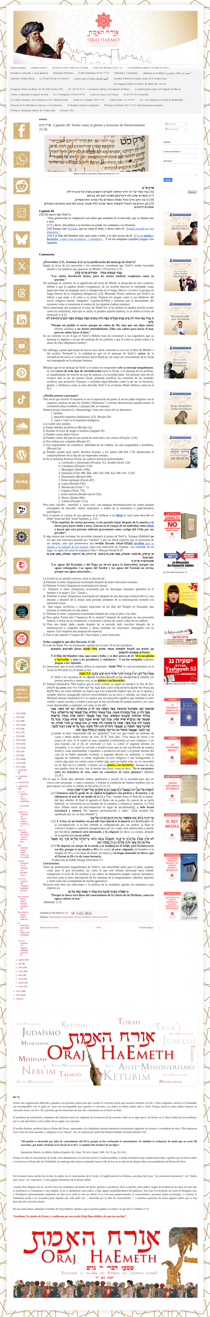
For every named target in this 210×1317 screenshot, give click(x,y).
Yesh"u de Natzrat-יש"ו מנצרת (108, 67)
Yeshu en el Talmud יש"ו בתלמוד (89, 100)
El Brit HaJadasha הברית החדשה (93, 73)
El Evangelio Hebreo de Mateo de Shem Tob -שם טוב (140, 84)
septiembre (23, 786)
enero (21, 986)
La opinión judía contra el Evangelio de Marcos (158, 89)
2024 (18, 721)
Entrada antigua (146, 927)
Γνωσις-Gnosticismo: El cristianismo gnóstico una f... (23, 868)
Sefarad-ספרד (67, 110)
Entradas (170, 124)
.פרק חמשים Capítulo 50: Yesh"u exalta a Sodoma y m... (23, 819)
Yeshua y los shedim (100, 917)
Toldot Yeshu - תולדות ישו (122, 100)
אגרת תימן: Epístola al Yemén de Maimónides (161, 100)
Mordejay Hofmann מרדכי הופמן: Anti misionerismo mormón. (133, 105)
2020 (18, 736)
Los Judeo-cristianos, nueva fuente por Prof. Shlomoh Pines (39, 100)
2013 (18, 763)
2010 (18, 995)
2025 (18, 717)
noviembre (23, 776)
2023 (18, 725)
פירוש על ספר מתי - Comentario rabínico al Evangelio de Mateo (99, 89)
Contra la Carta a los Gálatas (104, 94)
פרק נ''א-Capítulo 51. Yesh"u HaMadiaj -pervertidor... (23, 800)
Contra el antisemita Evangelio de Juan (29, 94)
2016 (18, 751)
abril (20, 975)
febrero (21, 983)
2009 (18, 999)
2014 (18, 759)
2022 (18, 729)
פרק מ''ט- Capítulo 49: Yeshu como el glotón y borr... (23, 836)
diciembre (22, 770)
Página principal (18, 67)
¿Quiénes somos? (38, 67)
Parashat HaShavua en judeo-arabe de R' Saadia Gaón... (141, 78)
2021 (18, 732)
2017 (18, 748)
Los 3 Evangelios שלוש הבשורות (69, 94)
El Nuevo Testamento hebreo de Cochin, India (33, 110)
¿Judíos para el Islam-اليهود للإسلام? (91, 79)
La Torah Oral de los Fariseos (54, 78)
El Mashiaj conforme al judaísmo (83, 105)
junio (20, 967)
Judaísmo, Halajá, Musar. (23, 78)
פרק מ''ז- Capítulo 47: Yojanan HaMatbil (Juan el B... (23, 948)
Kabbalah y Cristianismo (126, 73)
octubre (21, 782)
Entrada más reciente (49, 927)
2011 (18, 991)
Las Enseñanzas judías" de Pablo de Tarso (148, 67)
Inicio (99, 927)
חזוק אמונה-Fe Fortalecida (135, 94)
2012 (18, 767)
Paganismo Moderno (63, 73)
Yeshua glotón (67, 917)
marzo (21, 979)
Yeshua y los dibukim (82, 917)
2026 (18, 713)
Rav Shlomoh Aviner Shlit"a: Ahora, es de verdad (23, 851)
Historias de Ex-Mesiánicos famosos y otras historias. (37, 105)
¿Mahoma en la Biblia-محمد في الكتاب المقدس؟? (167, 73)
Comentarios (172, 129)
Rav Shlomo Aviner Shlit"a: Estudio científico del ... (23, 903)
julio (20, 964)
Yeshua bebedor (55, 917)
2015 (18, 755)
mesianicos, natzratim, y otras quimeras (29, 73)
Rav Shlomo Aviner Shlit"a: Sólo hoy (23, 915)
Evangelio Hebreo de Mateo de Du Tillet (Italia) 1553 (37, 89)
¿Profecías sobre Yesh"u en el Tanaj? (70, 67)
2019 (18, 740)
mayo (21, 971)
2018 (18, 744)
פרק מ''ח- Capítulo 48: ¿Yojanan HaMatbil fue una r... (23, 886)
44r (117, 174)
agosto (21, 960)
